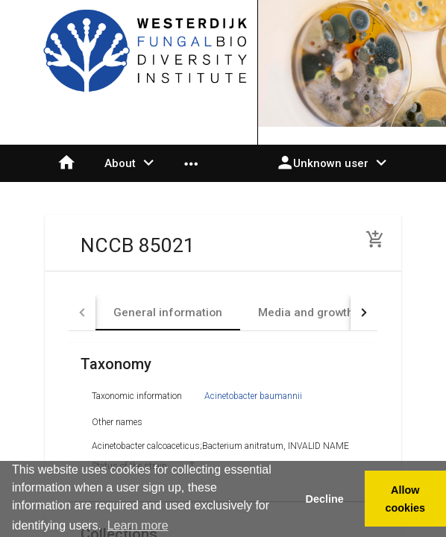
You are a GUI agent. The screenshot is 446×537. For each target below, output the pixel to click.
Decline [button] (324, 499)
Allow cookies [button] (406, 499)
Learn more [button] (138, 525)
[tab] (167, 312)
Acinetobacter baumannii (253, 396)
